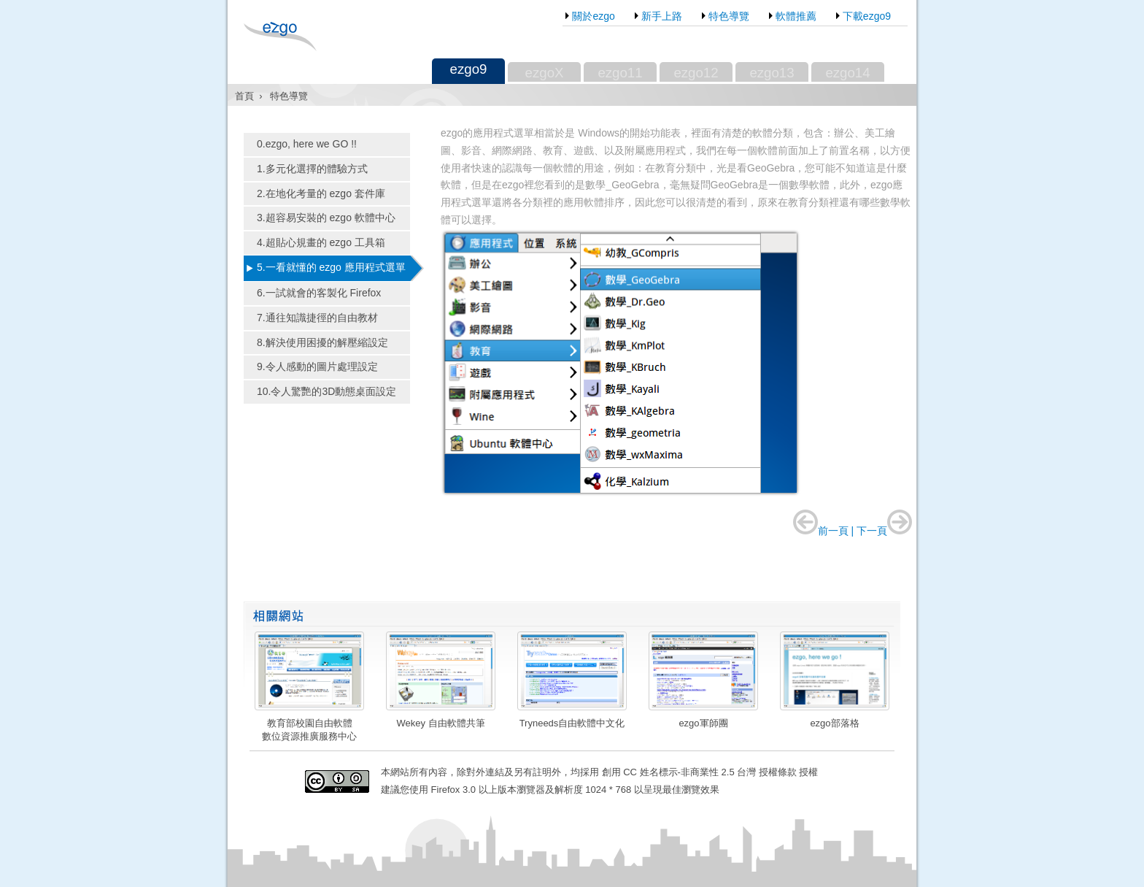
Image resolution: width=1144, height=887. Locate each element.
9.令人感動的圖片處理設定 (317, 366)
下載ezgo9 (867, 15)
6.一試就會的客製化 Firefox (319, 293)
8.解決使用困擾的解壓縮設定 (322, 342)
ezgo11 (620, 72)
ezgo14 (847, 72)
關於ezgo (593, 15)
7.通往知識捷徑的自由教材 (317, 317)
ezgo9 (468, 69)
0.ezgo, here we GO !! (307, 144)
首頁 (244, 96)
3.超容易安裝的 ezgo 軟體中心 (326, 217)
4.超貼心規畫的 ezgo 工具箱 (321, 242)
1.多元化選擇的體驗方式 (312, 168)
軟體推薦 (796, 15)
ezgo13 (771, 72)
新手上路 (661, 15)
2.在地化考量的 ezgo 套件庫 (321, 193)
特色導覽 (728, 15)
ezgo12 (695, 72)
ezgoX (544, 72)
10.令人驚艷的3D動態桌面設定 (326, 391)
